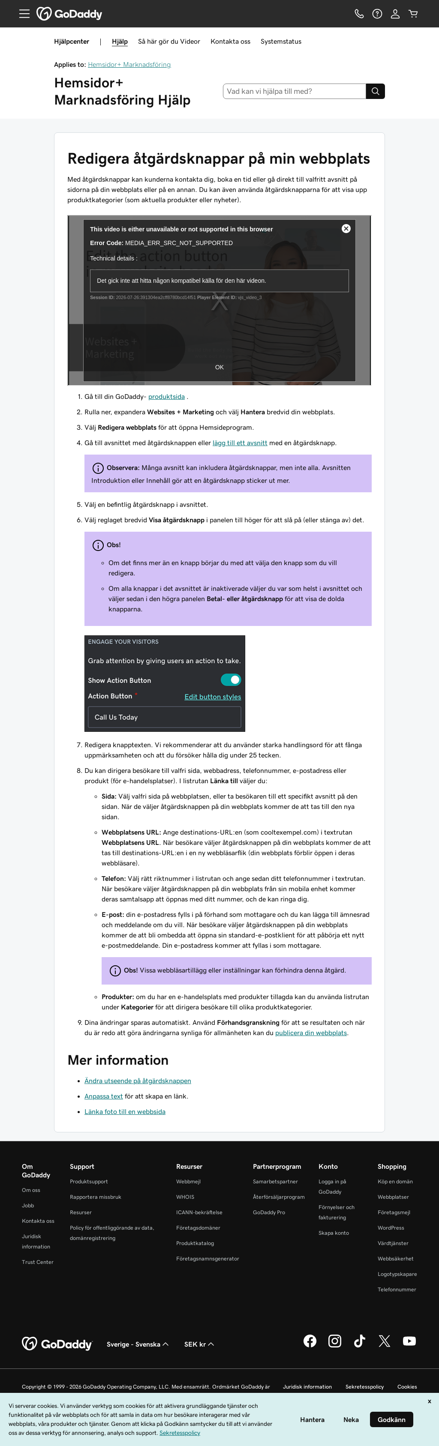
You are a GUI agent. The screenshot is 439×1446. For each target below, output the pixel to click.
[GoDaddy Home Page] (57, 1344)
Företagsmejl (394, 1212)
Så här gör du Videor (169, 41)
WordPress (391, 1227)
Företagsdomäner (198, 1227)
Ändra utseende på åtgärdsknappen (137, 1080)
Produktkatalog (195, 1243)
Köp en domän (395, 1181)
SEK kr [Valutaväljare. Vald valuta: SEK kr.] (200, 1344)
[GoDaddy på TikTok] (359, 1346)
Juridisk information (307, 1386)
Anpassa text (103, 1096)
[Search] (375, 91)
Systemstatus (281, 41)
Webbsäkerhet (396, 1258)
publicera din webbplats (311, 1032)
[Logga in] (395, 14)
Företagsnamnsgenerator (207, 1258)
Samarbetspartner (275, 1181)
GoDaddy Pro (269, 1212)
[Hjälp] (377, 14)
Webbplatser (393, 1197)
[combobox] (295, 91)
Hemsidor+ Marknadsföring (129, 64)
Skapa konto (334, 1233)
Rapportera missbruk (95, 1197)
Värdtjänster (393, 1243)
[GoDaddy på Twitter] (384, 1346)
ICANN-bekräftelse (199, 1212)
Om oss (31, 1190)
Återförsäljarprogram (279, 1197)
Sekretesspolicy (365, 1386)
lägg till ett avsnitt (240, 442)
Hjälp (120, 41)
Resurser (81, 1212)
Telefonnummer (397, 1289)
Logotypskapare (397, 1274)
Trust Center (38, 1262)
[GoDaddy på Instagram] (335, 1346)
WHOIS (185, 1197)
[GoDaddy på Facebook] (310, 1346)
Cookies (407, 1386)
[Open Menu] (21, 13)
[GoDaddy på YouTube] (409, 1346)
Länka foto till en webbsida (124, 1111)
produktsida (166, 396)
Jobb (28, 1205)
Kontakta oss (230, 41)
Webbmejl (188, 1181)
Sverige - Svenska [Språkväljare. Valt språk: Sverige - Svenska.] (139, 1344)
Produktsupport (89, 1181)
